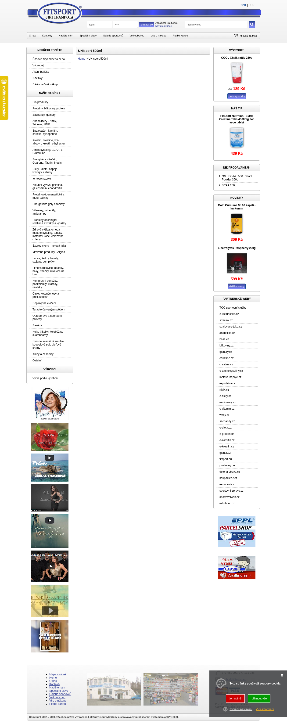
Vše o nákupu (158, 35)
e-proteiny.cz (227, 383)
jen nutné (235, 698)
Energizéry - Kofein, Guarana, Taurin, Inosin (47, 161)
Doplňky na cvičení (44, 303)
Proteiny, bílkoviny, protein (48, 108)
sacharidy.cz (227, 421)
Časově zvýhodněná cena (48, 59)
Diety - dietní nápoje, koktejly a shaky (45, 170)
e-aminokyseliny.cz (231, 370)
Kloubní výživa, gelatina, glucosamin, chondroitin (47, 186)
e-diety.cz (225, 396)
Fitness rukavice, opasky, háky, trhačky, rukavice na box (48, 271)
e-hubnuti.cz (227, 503)
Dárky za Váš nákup (44, 84)
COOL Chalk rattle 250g (236, 57)
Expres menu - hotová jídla (49, 245)
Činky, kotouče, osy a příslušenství (45, 295)
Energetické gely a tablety (48, 204)
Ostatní (37, 360)
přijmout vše (259, 698)
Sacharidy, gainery (44, 114)
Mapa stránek (57, 674)
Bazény (37, 325)
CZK (243, 5)
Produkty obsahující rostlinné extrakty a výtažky (49, 221)
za (250, 35)
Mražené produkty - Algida (48, 252)
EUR (252, 5)
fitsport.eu (225, 459)
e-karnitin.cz (227, 440)
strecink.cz (226, 320)
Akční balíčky (40, 71)
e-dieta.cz (225, 427)
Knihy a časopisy (43, 354)
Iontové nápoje (41, 178)
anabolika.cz (227, 333)
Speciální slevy (88, 35)
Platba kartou (180, 35)
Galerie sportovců (113, 35)
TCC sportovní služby (232, 307)
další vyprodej (237, 96)
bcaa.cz (224, 339)
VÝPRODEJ (236, 50)
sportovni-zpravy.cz (231, 490)
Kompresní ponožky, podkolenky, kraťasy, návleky (45, 284)
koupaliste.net (228, 478)
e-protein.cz (226, 434)
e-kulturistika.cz (229, 314)
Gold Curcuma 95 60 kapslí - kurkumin (237, 207)
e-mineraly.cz (227, 402)
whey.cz (224, 415)
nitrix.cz (224, 389)
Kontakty (47, 35)
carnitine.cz (226, 358)
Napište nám (66, 35)
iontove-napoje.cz (230, 377)
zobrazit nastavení (241, 709)
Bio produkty (40, 102)
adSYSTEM (171, 717)
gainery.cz (225, 351)
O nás (32, 35)
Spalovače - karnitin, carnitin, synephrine (45, 132)
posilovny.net (227, 465)
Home (81, 58)
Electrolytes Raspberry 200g (236, 248)
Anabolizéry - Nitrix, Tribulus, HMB (44, 122)
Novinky (37, 78)
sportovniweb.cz (229, 497)
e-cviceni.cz (226, 484)
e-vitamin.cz (226, 408)
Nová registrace (163, 26)
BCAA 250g (229, 185)
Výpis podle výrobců (44, 378)
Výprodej (37, 65)
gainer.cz (225, 452)
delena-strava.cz (229, 471)
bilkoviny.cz (226, 345)
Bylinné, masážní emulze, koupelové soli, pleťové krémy (48, 344)
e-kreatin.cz (226, 446)
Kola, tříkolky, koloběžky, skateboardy (47, 333)
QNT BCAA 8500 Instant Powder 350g (237, 178)
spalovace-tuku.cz (230, 326)
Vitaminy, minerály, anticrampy (44, 212)
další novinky (236, 286)
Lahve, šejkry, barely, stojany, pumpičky (45, 260)
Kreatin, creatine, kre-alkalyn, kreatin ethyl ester (48, 142)
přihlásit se (146, 24)
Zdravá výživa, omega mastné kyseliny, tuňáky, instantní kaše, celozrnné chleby (48, 234)
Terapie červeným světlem (48, 309)
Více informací (265, 709)
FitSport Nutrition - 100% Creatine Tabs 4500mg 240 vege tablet (236, 119)
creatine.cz (226, 364)
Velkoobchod (136, 35)
